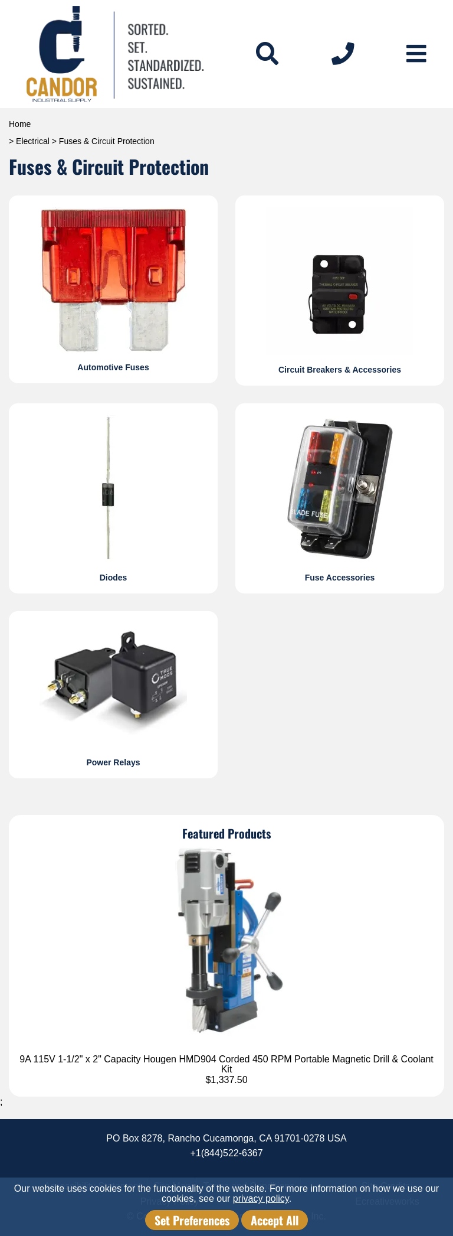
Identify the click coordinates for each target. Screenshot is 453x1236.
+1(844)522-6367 (226, 1153)
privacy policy (261, 1198)
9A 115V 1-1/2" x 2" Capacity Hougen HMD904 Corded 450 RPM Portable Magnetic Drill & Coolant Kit (226, 1064)
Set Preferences (192, 1220)
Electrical (33, 141)
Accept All (274, 1220)
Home (20, 124)
